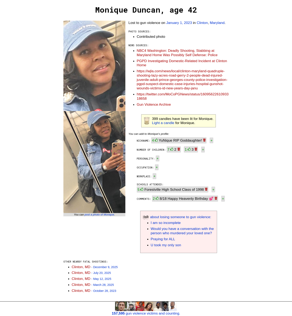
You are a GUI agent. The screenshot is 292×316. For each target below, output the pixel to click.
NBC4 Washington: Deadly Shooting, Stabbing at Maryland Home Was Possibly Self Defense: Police (177, 53)
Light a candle (163, 123)
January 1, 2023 (179, 23)
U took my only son (166, 245)
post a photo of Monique (99, 214)
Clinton (202, 23)
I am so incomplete (166, 223)
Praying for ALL (163, 239)
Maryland (217, 23)
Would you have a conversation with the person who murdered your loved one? (182, 231)
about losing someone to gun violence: (176, 217)
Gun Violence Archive (154, 104)
